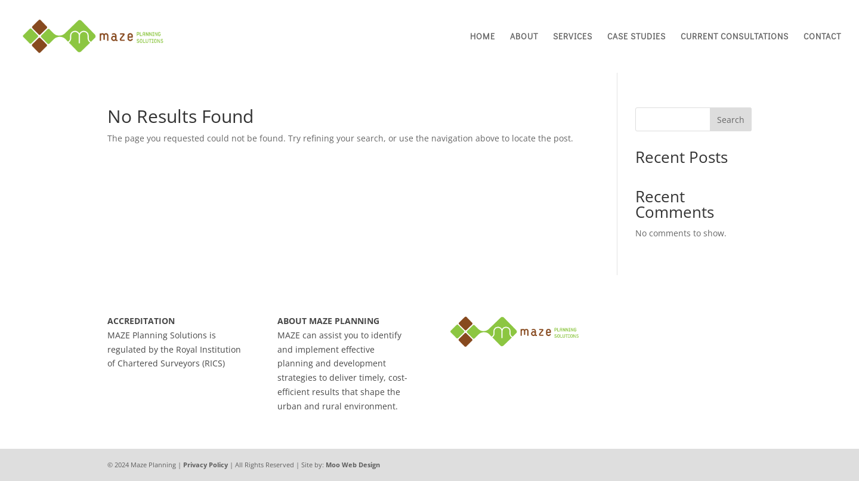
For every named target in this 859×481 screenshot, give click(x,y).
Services (572, 37)
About (524, 37)
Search (730, 119)
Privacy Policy (205, 464)
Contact (822, 37)
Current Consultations (735, 37)
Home (482, 37)
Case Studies (636, 37)
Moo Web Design (353, 464)
